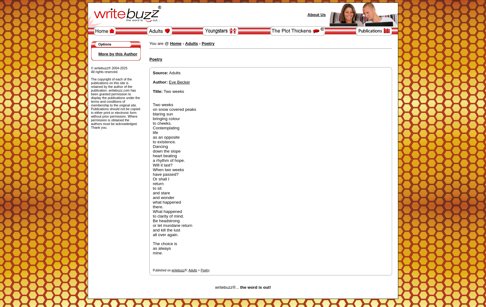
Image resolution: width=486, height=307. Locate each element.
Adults (192, 270)
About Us (316, 14)
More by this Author (118, 54)
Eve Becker (179, 82)
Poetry (205, 270)
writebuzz (178, 270)
